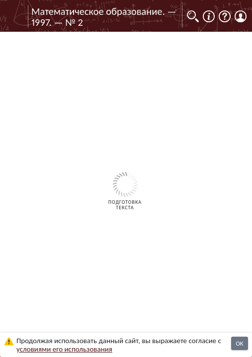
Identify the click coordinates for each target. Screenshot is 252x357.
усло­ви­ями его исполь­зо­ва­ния (64, 349)
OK (239, 343)
